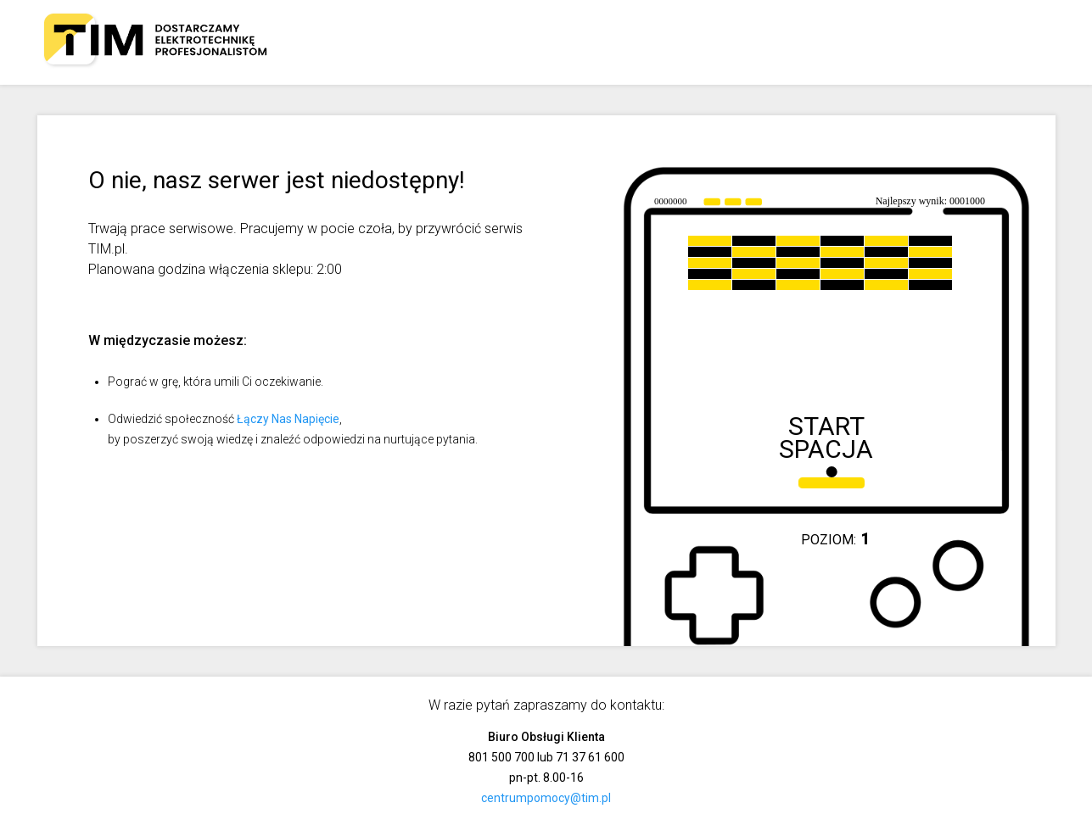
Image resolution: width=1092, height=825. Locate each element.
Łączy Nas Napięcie (288, 419)
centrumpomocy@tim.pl (546, 798)
